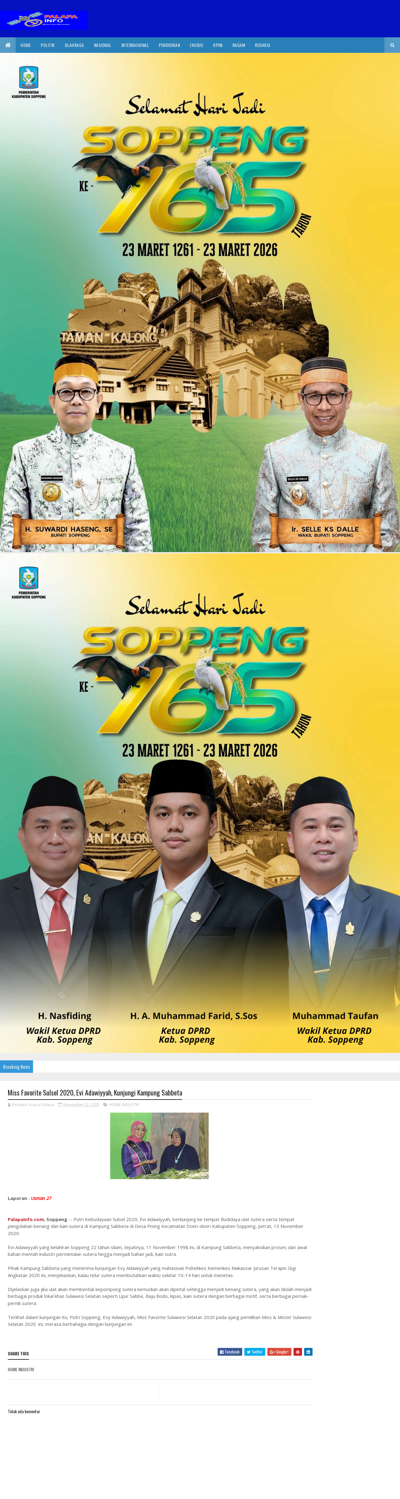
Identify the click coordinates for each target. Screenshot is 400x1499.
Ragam (239, 45)
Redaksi (262, 45)
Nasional (102, 45)
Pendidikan (169, 45)
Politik (48, 45)
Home (26, 45)
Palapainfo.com (26, 1219)
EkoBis (196, 45)
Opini (218, 45)
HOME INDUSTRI (124, 1105)
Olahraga (74, 45)
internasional (135, 45)
